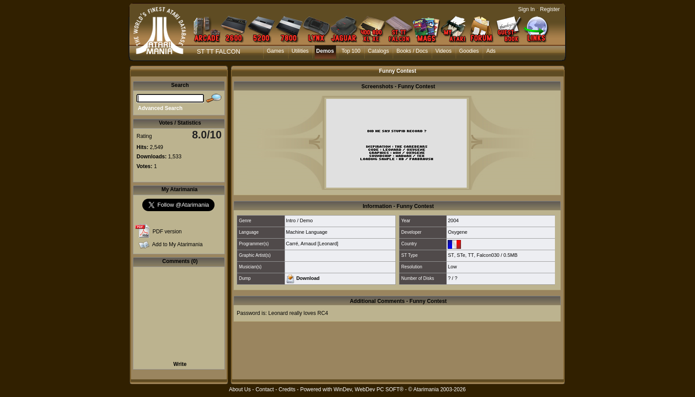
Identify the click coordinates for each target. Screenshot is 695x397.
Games (275, 51)
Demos (325, 51)
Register (550, 9)
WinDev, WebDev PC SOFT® (369, 389)
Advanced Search (160, 108)
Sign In (526, 9)
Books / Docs (412, 51)
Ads (491, 51)
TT (471, 255)
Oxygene (457, 232)
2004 (453, 220)
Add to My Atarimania (177, 244)
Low (452, 266)
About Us (239, 389)
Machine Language (307, 232)
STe (461, 255)
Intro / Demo (299, 220)
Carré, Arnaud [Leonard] (312, 243)
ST (451, 255)
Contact (264, 389)
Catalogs (378, 51)
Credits (286, 389)
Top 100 (350, 51)
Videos (443, 51)
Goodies (469, 51)
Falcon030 (487, 255)
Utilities (300, 51)
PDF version (167, 231)
